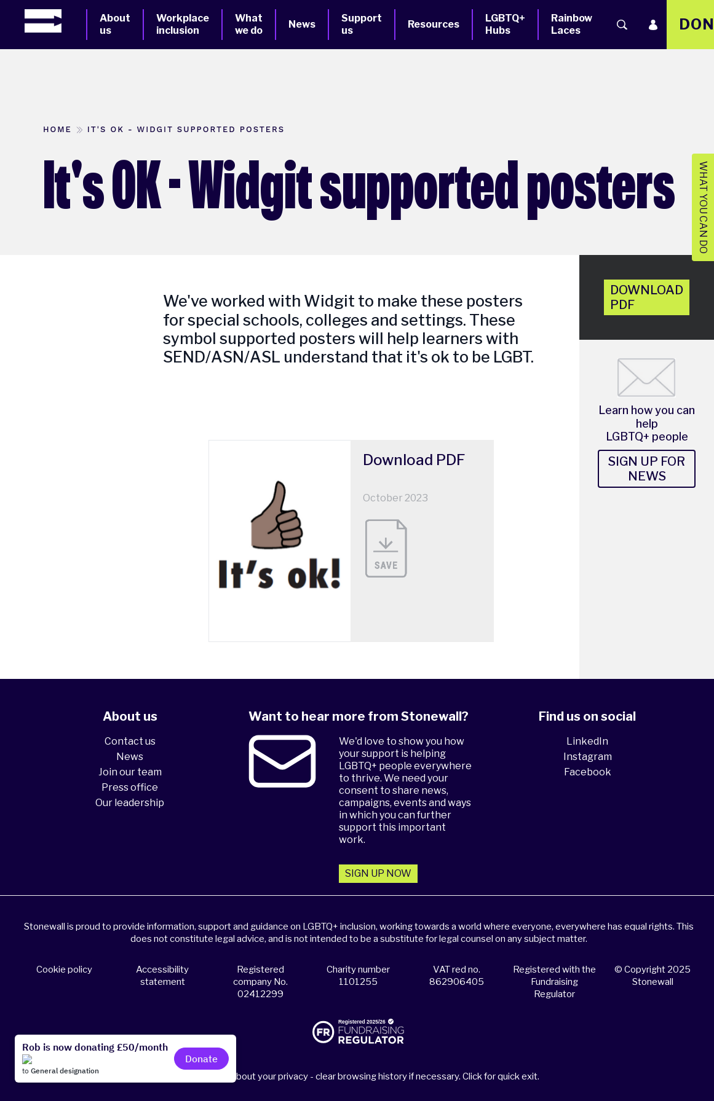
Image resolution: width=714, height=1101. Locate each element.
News (301, 24)
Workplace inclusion (182, 24)
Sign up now (378, 873)
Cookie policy (64, 969)
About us (115, 24)
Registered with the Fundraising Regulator (554, 982)
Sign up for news (646, 469)
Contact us (130, 741)
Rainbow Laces (571, 24)
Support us (361, 24)
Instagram (587, 756)
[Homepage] (55, 21)
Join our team (130, 772)
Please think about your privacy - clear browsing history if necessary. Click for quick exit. (358, 1076)
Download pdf (646, 297)
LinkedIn (587, 741)
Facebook (587, 772)
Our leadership (129, 803)
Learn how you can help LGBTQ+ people (646, 423)
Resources (433, 24)
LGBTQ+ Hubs (505, 24)
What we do (249, 24)
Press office (129, 787)
